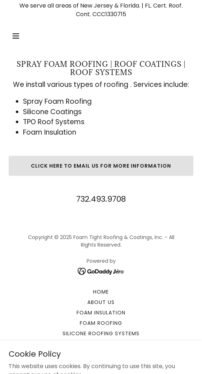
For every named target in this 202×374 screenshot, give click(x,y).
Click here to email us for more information (101, 165)
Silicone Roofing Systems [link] (101, 333)
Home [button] (101, 291)
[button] (30, 36)
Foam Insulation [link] (101, 312)
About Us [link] (101, 302)
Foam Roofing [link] (101, 323)
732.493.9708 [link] (101, 199)
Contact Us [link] (101, 354)
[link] (101, 271)
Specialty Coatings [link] (101, 343)
